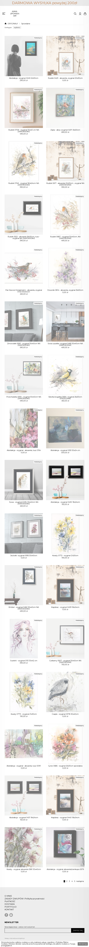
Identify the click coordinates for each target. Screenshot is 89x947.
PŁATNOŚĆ (10, 905)
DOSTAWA (10, 908)
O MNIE (8, 900)
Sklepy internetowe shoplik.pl (15, 938)
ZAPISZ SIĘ (78, 930)
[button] (17, 27)
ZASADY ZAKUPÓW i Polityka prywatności (24, 903)
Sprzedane (25, 24)
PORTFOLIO (11, 911)
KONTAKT (9, 913)
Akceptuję (83, 944)
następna (80, 881)
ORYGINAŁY (13, 24)
